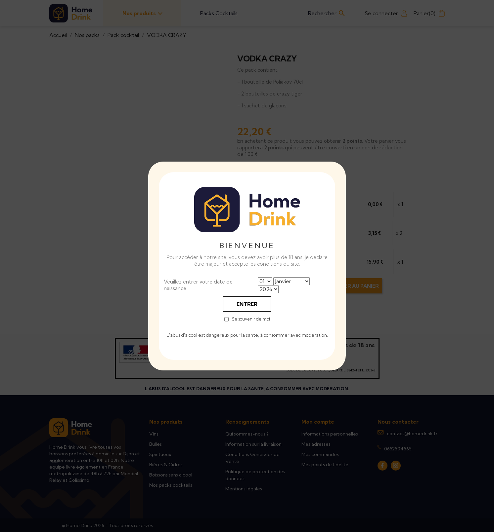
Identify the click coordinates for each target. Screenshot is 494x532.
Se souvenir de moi (251, 319)
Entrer (247, 304)
